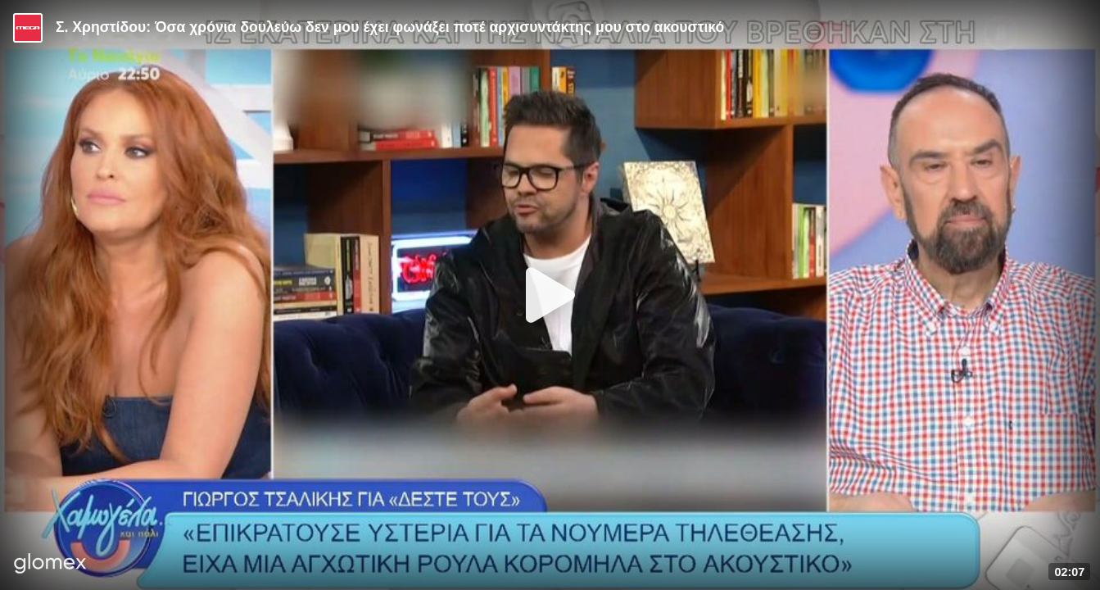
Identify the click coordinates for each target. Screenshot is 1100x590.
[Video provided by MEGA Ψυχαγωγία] (28, 28)
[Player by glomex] (50, 565)
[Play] (550, 295)
